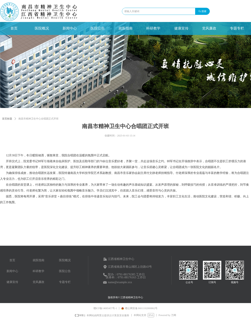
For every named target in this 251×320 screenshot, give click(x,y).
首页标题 (7, 118)
